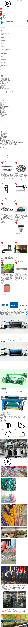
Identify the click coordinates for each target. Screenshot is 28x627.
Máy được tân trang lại (4, 43)
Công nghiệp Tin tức (4, 63)
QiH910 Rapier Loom (3, 70)
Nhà (1, 30)
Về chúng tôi (2, 55)
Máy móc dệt (2, 31)
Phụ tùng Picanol (2, 103)
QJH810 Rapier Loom (3, 71)
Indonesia (3, 17)
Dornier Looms (2, 99)
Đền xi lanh (2, 109)
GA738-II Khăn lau (3, 84)
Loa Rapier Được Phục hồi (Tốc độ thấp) (6, 91)
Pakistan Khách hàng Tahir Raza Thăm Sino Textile (8, 143)
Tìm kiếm (10, 161)
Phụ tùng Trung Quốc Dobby (4, 127)
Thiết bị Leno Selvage (3, 114)
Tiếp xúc (1, 66)
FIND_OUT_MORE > (3, 420)
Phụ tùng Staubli (2, 126)
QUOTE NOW (19, 0)
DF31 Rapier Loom (3, 72)
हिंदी (2, 16)
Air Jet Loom (3, 40)
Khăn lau (2, 37)
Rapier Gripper (2, 121)
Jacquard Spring (2, 130)
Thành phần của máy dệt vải (4, 156)
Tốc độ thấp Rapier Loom (5, 34)
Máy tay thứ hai (3, 44)
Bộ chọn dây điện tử (3, 112)
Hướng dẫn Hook (2, 124)
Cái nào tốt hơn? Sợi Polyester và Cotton (6, 157)
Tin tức (1, 60)
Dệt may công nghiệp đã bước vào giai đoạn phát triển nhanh (10, 148)
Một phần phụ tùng (3, 107)
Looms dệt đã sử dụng (4, 41)
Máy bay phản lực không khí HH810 (5, 88)
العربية (2, 12)
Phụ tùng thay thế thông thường (6, 49)
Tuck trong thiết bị (3, 118)
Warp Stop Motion (3, 117)
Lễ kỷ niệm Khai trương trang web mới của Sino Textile (9, 141)
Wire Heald (2, 129)
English (3, 8)
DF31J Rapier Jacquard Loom (4, 78)
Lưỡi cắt (1, 119)
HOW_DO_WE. (17, 465)
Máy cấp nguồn (2, 110)
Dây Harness (2, 132)
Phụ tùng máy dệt (3, 47)
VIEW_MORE (2, 341)
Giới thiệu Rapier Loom (3, 153)
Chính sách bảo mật (4, 59)
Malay (2, 15)
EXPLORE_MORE (14, 564)
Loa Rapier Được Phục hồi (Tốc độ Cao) (6, 92)
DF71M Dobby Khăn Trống (4, 82)
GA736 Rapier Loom (3, 75)
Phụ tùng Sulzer (2, 105)
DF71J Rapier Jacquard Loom (4, 79)
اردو (2, 19)
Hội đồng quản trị (3, 131)
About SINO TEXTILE (3, 421)
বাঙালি (2, 18)
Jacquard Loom (3, 36)
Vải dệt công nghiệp (3, 85)
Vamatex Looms (2, 96)
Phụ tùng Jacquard (4, 53)
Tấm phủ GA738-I (3, 83)
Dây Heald (1, 116)
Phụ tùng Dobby (3, 52)
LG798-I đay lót (2, 86)
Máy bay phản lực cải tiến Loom (5, 93)
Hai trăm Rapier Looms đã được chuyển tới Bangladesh (9, 144)
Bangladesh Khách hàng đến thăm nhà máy (7, 140)
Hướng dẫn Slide (2, 115)
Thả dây (1, 113)
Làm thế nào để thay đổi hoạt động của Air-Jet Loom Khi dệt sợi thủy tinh (11, 155)
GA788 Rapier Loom (3, 76)
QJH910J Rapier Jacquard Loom (5, 80)
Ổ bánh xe (16, 173)
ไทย (2, 14)
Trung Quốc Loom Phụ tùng (4, 106)
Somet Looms (2, 98)
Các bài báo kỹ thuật (4, 65)
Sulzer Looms (2, 97)
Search (2, 27)
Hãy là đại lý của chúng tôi (4, 136)
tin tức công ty (3, 62)
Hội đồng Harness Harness (4, 133)
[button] (1, 313)
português (3, 11)
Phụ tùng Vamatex (3, 104)
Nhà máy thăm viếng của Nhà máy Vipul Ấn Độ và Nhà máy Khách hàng (11, 142)
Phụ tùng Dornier (3, 108)
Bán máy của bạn (4, 46)
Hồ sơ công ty (3, 56)
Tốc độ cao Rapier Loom (5, 33)
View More (3, 180)
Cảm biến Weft (2, 111)
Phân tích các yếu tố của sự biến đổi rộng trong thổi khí (9, 154)
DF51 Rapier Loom (3, 73)
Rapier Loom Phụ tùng (4, 50)
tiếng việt (3, 13)
